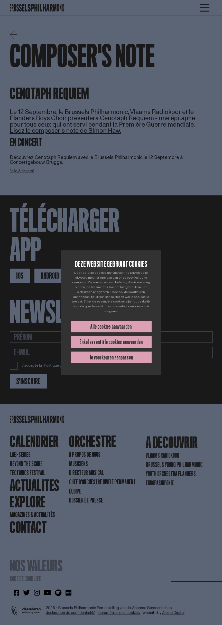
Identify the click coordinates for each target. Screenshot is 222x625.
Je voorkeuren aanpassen (111, 357)
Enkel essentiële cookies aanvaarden (111, 341)
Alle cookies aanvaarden (111, 326)
